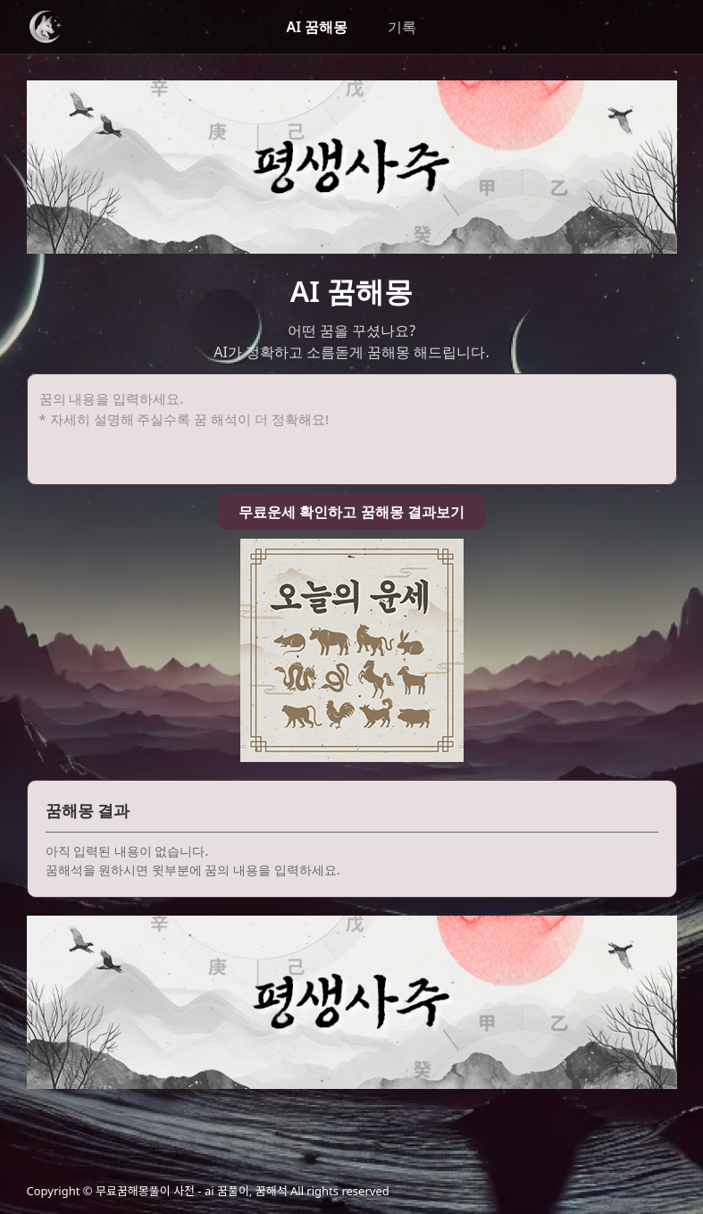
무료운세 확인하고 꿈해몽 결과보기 (351, 512)
